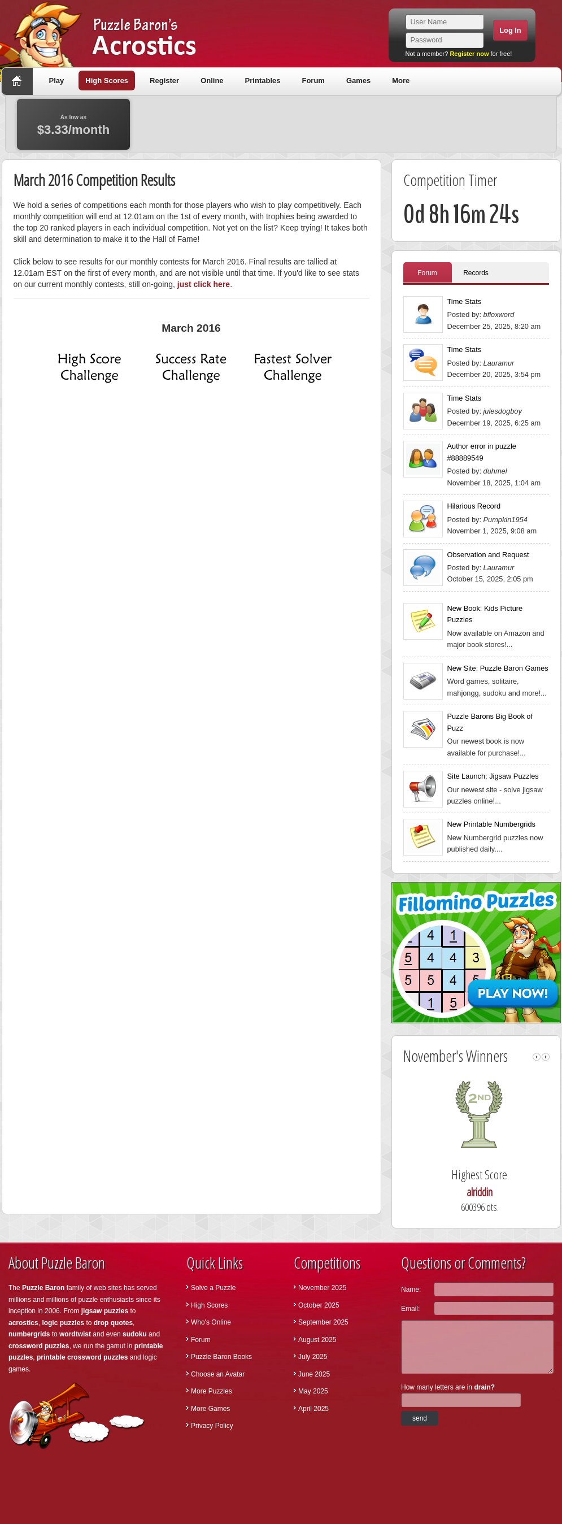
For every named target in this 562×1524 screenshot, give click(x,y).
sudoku (135, 1334)
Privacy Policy (212, 1426)
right (546, 1057)
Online (212, 80)
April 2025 (313, 1409)
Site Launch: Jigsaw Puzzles (493, 776)
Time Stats (464, 301)
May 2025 (313, 1391)
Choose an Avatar (218, 1374)
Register (164, 80)
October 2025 (318, 1305)
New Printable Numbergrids (491, 824)
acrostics (23, 1323)
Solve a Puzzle (213, 1288)
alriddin (489, 1192)
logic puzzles (63, 1323)
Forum (313, 80)
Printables (263, 80)
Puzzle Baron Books (221, 1357)
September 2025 (323, 1322)
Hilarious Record (474, 506)
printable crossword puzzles (82, 1357)
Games (358, 80)
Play (56, 80)
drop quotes (113, 1323)
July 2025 (312, 1357)
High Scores (106, 80)
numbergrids (29, 1334)
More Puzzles (211, 1391)
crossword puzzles (38, 1346)
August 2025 (317, 1340)
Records (476, 273)
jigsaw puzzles (104, 1311)
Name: (411, 1289)
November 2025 (322, 1288)
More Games (210, 1409)
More (400, 80)
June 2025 (314, 1374)
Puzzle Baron (43, 1288)
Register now (469, 53)
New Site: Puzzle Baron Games (497, 668)
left (537, 1057)
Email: (410, 1309)
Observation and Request (488, 554)
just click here (203, 284)
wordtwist (75, 1334)
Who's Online (211, 1322)
